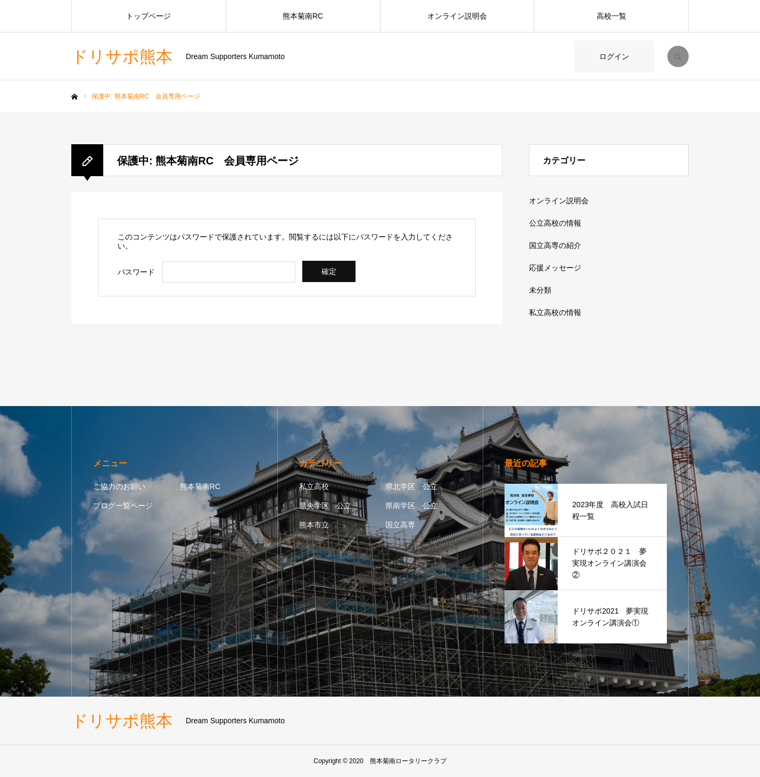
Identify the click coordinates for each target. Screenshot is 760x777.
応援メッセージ (555, 267)
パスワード (136, 272)
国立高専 (400, 524)
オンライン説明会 (457, 16)
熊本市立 (314, 524)
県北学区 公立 (411, 486)
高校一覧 (611, 16)
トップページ (148, 16)
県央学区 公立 (325, 505)
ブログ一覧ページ (123, 505)
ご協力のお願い (119, 486)
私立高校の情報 (555, 312)
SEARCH (678, 56)
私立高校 (314, 486)
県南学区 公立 (411, 505)
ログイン (614, 56)
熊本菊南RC (303, 16)
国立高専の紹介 (555, 245)
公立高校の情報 (555, 223)
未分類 (540, 290)
